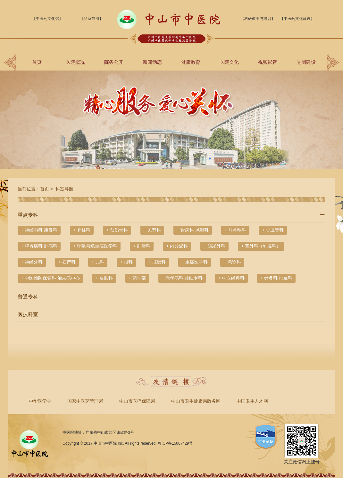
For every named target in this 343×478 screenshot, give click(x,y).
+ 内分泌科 (177, 245)
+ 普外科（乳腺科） (261, 245)
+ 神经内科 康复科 (39, 229)
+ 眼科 (126, 261)
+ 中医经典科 (231, 278)
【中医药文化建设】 (297, 18)
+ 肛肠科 (157, 261)
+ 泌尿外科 (214, 245)
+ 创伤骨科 (117, 229)
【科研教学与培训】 (257, 18)
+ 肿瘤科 (141, 245)
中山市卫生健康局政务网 (196, 401)
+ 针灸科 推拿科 (276, 278)
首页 (37, 62)
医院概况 (75, 62)
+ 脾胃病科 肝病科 (39, 245)
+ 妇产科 (67, 261)
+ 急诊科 (232, 261)
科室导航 (63, 188)
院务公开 (113, 62)
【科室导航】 (91, 18)
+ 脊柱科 (81, 229)
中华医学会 (40, 401)
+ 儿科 (97, 261)
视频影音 (267, 62)
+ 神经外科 (32, 261)
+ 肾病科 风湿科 (193, 229)
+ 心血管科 (273, 229)
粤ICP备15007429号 (175, 443)
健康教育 (190, 62)
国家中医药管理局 (85, 401)
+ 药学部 (137, 278)
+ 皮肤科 (104, 278)
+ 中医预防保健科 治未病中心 (50, 278)
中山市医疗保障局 (137, 401)
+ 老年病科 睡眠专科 (182, 278)
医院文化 (229, 62)
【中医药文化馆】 (47, 18)
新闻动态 (152, 62)
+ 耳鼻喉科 (235, 229)
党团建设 (306, 62)
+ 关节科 (152, 229)
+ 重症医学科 (194, 261)
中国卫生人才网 (252, 401)
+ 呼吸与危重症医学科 (95, 245)
